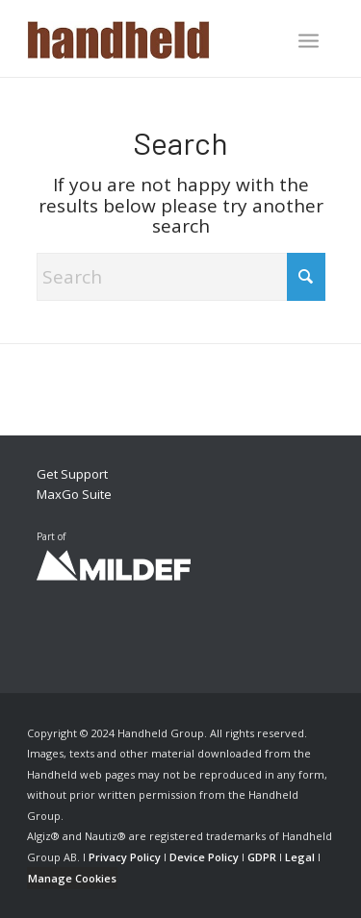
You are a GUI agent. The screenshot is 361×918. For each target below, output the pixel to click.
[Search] (181, 277)
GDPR (261, 857)
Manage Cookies (72, 878)
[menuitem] (308, 42)
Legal (300, 857)
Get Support (72, 474)
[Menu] (308, 40)
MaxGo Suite (74, 494)
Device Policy (204, 857)
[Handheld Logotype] (149, 38)
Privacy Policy (125, 857)
